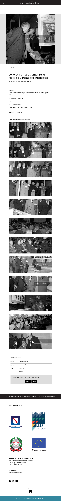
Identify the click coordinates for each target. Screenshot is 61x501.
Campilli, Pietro (23, 361)
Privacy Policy (13, 471)
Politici (21, 371)
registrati (28, 381)
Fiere (20, 370)
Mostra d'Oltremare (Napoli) (27, 365)
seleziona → (12, 113)
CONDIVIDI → (20, 113)
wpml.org (31, 498)
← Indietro (12, 68)
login (34, 381)
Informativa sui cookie (15, 472)
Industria (21, 368)
